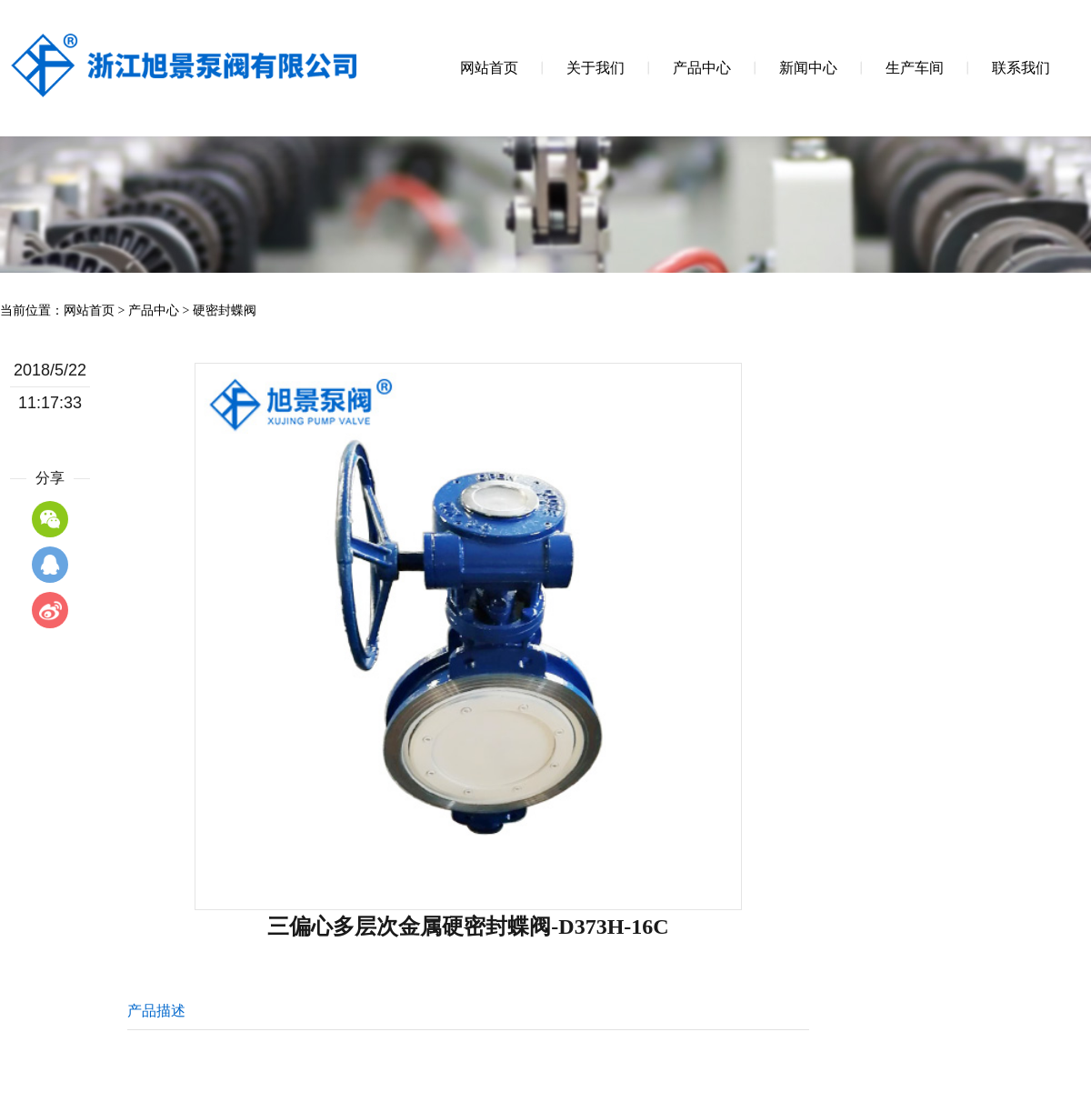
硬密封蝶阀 (224, 310)
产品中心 (153, 310)
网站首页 (89, 310)
